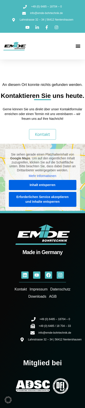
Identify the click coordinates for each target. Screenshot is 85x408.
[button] (78, 46)
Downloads (37, 296)
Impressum (39, 289)
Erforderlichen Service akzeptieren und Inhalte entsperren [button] (42, 199)
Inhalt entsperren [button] (43, 185)
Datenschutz (60, 289)
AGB (53, 296)
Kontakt (21, 289)
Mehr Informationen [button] (42, 176)
